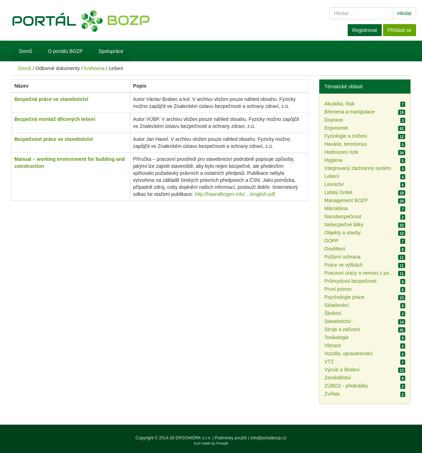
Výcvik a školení (342, 369)
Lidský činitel (338, 192)
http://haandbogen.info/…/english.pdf (235, 194)
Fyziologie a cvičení (346, 136)
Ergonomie (336, 128)
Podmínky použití (231, 437)
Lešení (332, 176)
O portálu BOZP (65, 51)
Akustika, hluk (340, 104)
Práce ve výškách (344, 265)
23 (402, 298)
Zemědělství (338, 377)
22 (402, 225)
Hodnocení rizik (342, 152)
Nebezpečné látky (344, 224)
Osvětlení (335, 249)
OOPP (332, 240)
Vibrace (333, 345)
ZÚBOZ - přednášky (346, 386)
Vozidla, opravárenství (349, 353)
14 (402, 322)
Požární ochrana (343, 257)
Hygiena (333, 160)
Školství (333, 313)
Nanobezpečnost (343, 216)
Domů (25, 51)
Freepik (222, 443)
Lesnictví (334, 184)
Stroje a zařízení (342, 329)
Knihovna (94, 68)
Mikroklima (336, 208)
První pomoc (338, 289)
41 (402, 330)
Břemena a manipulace (350, 112)
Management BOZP (346, 200)
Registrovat (364, 30)
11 (402, 257)
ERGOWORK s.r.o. (194, 437)
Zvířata (332, 394)
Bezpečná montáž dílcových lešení (54, 119)
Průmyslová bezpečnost (351, 281)
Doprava (334, 120)
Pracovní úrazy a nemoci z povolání (360, 273)
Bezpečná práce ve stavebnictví (51, 99)
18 (402, 193)
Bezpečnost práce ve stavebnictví (53, 139)
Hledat (404, 13)
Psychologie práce (345, 297)
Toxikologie (337, 337)
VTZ (329, 361)
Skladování (337, 305)
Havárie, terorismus (346, 144)
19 (402, 112)
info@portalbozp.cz (269, 437)
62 (402, 128)
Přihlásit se (399, 30)
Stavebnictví (338, 321)
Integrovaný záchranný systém (358, 168)
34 (402, 153)
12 (402, 137)
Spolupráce (110, 51)
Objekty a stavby (343, 232)
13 (402, 370)
